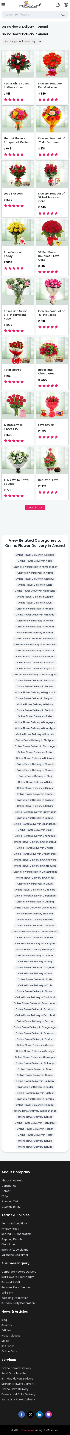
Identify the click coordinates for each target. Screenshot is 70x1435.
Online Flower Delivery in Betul (35, 716)
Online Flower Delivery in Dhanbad (35, 925)
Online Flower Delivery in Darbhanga (35, 895)
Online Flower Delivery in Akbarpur (35, 578)
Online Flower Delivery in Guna (35, 1069)
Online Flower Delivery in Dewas (35, 919)
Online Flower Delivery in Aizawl (35, 572)
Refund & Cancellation (16, 1234)
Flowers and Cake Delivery (18, 1394)
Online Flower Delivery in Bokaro (35, 806)
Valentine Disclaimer (14, 1255)
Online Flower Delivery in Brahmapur (35, 812)
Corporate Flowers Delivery (18, 1272)
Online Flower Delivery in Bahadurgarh (35, 674)
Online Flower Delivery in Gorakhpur (35, 1057)
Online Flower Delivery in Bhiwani (35, 770)
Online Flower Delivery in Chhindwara (35, 859)
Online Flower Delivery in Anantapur (35, 638)
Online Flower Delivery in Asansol (35, 650)
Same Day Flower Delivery (18, 1399)
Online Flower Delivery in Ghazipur (35, 1033)
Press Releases (10, 1335)
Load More (35, 507)
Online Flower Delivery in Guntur (35, 1075)
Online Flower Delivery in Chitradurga (35, 865)
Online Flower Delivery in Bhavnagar (35, 746)
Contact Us (8, 1186)
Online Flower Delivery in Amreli (35, 620)
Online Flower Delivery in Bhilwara (35, 758)
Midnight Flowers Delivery (17, 1384)
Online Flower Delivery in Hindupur (35, 1105)
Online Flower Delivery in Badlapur (35, 662)
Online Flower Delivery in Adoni (35, 560)
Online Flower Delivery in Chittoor (35, 877)
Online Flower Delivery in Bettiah (35, 710)
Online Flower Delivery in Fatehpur (35, 1009)
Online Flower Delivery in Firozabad (35, 1015)
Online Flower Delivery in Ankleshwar (35, 644)
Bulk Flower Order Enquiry (17, 1277)
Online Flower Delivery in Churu (35, 883)
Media (5, 1341)
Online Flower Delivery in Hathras (35, 1099)
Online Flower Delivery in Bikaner (35, 794)
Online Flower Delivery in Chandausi (35, 835)
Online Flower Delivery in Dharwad (35, 937)
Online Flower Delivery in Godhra (35, 1039)
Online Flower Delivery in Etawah (35, 991)
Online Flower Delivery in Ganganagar (35, 1027)
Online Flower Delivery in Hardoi (35, 1087)
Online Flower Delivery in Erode (35, 979)
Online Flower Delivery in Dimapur (35, 949)
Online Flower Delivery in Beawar (35, 686)
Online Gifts (9, 1351)
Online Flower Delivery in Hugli (35, 1146)
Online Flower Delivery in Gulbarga (35, 1063)
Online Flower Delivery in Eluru (35, 973)
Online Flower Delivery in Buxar (35, 829)
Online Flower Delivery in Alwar (35, 602)
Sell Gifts (7, 1292)
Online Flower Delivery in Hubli (35, 1140)
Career (5, 1191)
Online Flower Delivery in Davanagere (35, 907)
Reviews (6, 1325)
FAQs (4, 1196)
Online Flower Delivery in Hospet (35, 1128)
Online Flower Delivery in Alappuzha (35, 590)
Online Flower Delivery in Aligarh (35, 596)
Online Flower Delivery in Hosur (35, 1134)
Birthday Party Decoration (18, 1303)
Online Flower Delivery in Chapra (35, 847)
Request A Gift (10, 1282)
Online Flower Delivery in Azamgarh (35, 656)
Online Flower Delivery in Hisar (35, 1116)
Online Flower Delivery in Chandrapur (35, 841)
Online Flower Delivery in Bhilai (35, 752)
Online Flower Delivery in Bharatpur (35, 728)
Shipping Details (11, 1239)
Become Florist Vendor (16, 1287)
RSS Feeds (7, 1346)
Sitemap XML (9, 1201)
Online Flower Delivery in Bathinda (35, 680)
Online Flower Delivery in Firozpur (35, 1021)
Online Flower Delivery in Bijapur (35, 788)
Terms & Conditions (14, 1223)
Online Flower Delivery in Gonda (35, 1045)
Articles (6, 1330)
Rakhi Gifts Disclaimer (15, 1250)
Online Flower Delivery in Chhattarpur (35, 853)
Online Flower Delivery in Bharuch (35, 734)
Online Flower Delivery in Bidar (35, 782)
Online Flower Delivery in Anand (35, 632)
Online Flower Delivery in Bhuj (35, 776)
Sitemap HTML (10, 1207)
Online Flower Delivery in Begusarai (35, 692)
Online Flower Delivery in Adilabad (35, 554)
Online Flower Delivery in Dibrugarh (35, 943)
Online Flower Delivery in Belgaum (35, 698)
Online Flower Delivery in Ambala (35, 608)
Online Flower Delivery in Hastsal (35, 1093)
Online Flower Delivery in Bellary (35, 704)
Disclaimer (8, 1244)
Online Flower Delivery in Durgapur (35, 967)
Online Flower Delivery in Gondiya (35, 1051)
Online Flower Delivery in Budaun (35, 818)
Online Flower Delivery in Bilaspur (35, 800)
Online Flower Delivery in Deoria (35, 913)
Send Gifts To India (13, 1373)
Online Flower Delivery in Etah (35, 985)
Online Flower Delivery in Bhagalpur (35, 722)
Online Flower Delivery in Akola (35, 584)
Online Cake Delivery (14, 1389)
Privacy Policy (10, 1229)
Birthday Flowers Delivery (17, 1378)
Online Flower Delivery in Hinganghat (35, 1110)
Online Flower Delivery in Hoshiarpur (35, 1122)
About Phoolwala (12, 1180)
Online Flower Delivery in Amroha (35, 626)
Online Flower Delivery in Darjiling (35, 901)
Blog (4, 1320)
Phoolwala (27, 1430)
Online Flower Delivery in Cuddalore (35, 889)
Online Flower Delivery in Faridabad (35, 997)
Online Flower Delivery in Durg (35, 961)
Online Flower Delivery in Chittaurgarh (35, 871)
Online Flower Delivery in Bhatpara (35, 740)
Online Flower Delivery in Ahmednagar (35, 566)
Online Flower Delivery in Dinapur (35, 955)
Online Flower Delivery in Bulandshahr (35, 823)
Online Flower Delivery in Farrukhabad (35, 1003)
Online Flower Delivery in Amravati (35, 614)
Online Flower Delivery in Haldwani (35, 1081)
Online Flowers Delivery (16, 1368)
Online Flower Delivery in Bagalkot (35, 668)
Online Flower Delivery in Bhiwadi (35, 764)
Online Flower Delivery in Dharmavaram (35, 931)
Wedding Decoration (14, 1298)
